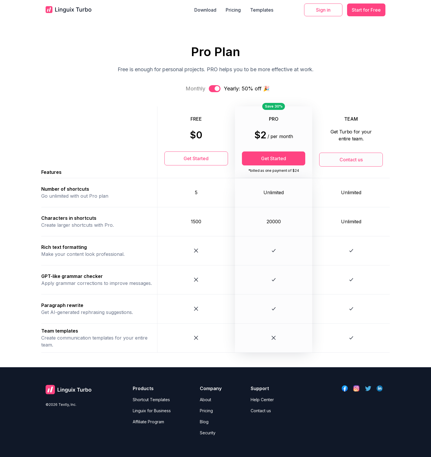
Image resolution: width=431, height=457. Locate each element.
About (205, 399)
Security (208, 432)
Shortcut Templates (151, 399)
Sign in (323, 10)
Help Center (262, 399)
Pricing (233, 10)
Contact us (351, 160)
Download (205, 10)
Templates (261, 10)
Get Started (196, 158)
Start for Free (366, 10)
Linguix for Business (152, 410)
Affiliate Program (148, 421)
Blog (204, 421)
